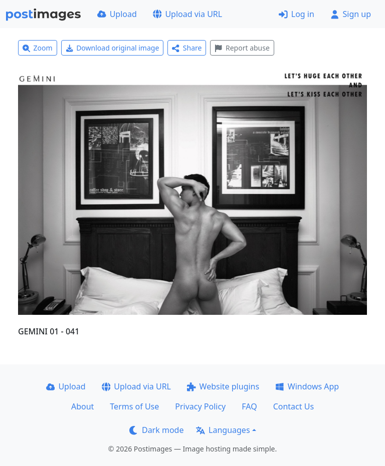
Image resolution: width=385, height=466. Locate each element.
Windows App (307, 386)
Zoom (38, 48)
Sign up (350, 14)
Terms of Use (134, 406)
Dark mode (156, 429)
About (82, 406)
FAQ (249, 406)
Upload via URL (187, 14)
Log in (296, 14)
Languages (223, 429)
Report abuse (242, 48)
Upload (117, 14)
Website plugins (223, 386)
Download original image (112, 48)
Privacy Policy (200, 406)
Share (187, 48)
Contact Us (293, 406)
